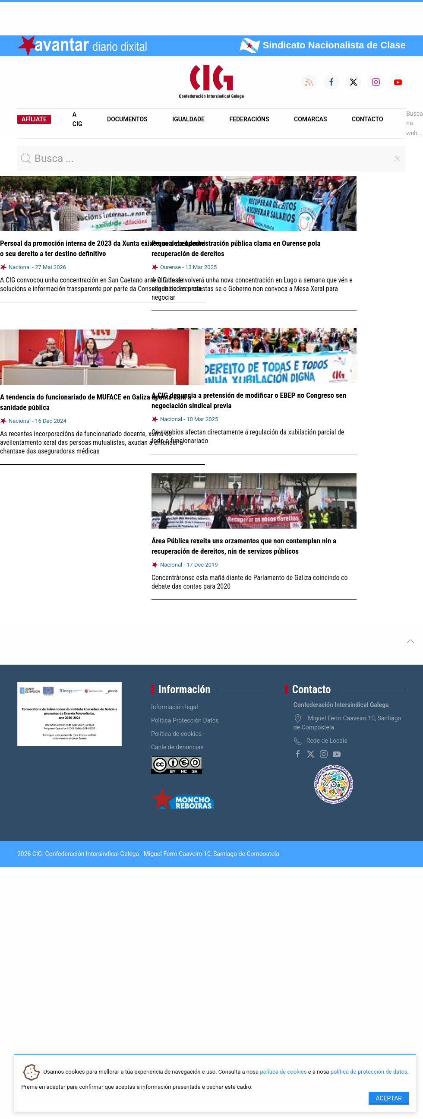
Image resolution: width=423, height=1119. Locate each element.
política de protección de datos (369, 1072)
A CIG (77, 119)
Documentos (127, 119)
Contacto (367, 119)
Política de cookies (176, 733)
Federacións (249, 119)
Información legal (174, 707)
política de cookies (283, 1072)
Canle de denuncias (177, 747)
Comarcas (310, 119)
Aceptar (389, 1098)
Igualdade (188, 119)
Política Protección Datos (185, 720)
